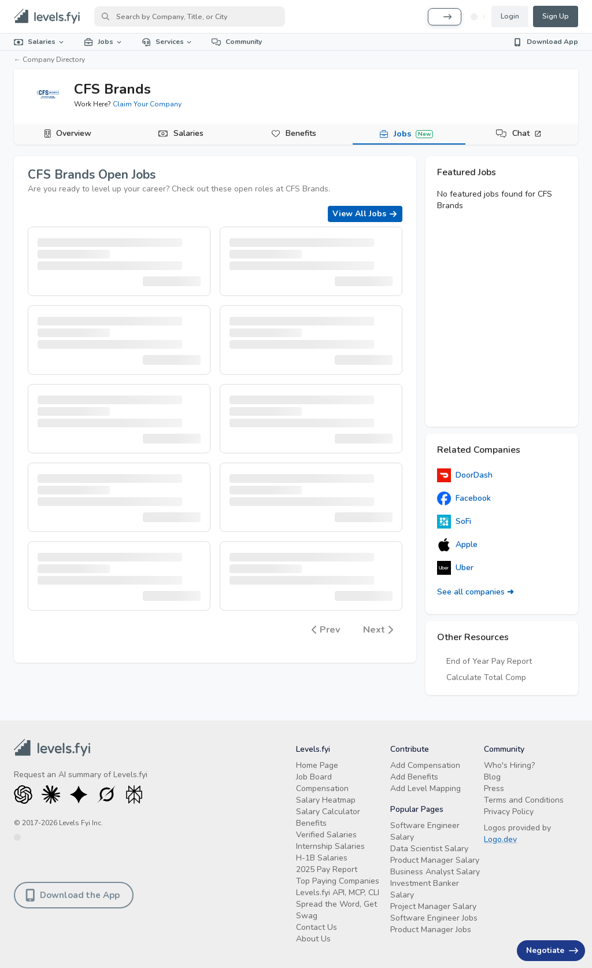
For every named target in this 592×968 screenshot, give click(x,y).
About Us (313, 938)
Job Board (314, 776)
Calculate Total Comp (486, 677)
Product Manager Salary (434, 860)
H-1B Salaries (321, 857)
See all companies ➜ (475, 591)
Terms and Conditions (524, 800)
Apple (457, 545)
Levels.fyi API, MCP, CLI (337, 892)
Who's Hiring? (509, 765)
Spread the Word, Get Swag (336, 910)
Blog (492, 776)
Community (237, 41)
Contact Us (316, 927)
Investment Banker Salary (424, 889)
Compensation (322, 788)
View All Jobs (365, 213)
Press (494, 788)
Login (510, 16)
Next (378, 629)
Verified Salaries (326, 834)
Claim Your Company (147, 104)
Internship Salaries (330, 846)
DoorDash (465, 475)
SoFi (454, 522)
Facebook (464, 498)
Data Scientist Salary (429, 848)
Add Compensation (425, 765)
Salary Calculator (328, 811)
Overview (73, 133)
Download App (545, 41)
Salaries (39, 41)
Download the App (72, 895)
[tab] (70, 134)
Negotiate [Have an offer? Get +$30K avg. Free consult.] (552, 950)
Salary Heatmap (326, 800)
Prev (326, 629)
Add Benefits (414, 776)
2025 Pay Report (326, 869)
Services (168, 41)
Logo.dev (500, 839)
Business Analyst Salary (435, 871)
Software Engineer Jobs (434, 917)
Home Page (317, 765)
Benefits (301, 133)
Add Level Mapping (425, 788)
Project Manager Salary (433, 906)
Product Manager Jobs (430, 929)
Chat (527, 133)
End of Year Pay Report (489, 661)
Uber (455, 568)
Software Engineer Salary (425, 831)
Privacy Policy (509, 811)
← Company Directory (49, 59)
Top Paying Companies (337, 880)
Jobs (103, 41)
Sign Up (555, 16)
